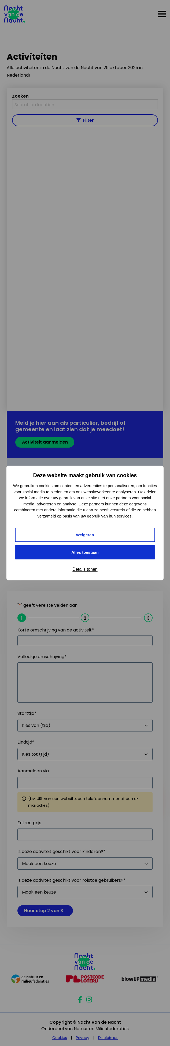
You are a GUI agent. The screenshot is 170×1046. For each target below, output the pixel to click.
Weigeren (85, 535)
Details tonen (84, 569)
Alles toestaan (85, 552)
